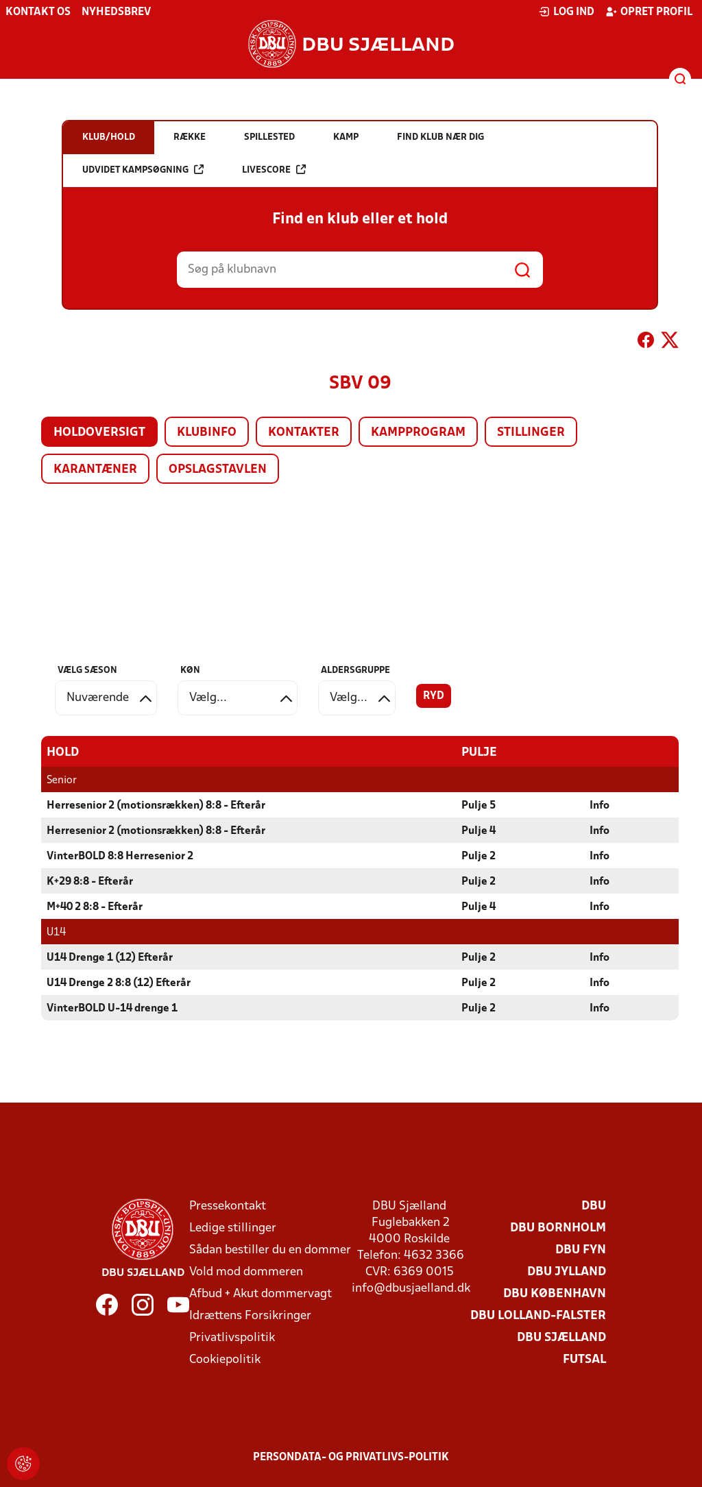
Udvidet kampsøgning (143, 169)
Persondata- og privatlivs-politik (351, 1457)
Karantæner (95, 470)
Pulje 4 (478, 831)
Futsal (584, 1360)
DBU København (554, 1294)
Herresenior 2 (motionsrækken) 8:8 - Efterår (156, 806)
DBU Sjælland (561, 1338)
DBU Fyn (580, 1250)
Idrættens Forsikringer (250, 1316)
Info (599, 806)
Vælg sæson (87, 670)
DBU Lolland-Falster (538, 1316)
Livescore (274, 169)
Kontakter (303, 433)
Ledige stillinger (232, 1228)
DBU (593, 1206)
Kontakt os (38, 12)
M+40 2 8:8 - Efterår (95, 907)
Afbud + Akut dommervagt (260, 1294)
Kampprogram (418, 433)
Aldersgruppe (355, 670)
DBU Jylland (566, 1272)
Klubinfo (207, 433)
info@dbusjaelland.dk (411, 1288)
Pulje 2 (478, 856)
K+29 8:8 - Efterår (90, 882)
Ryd (433, 696)
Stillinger (531, 433)
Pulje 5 (478, 806)
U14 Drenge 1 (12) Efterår (110, 958)
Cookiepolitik (225, 1360)
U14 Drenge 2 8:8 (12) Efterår (119, 983)
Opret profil (648, 11)
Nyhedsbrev (116, 12)
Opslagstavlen (218, 470)
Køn (190, 670)
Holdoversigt (99, 433)
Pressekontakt (227, 1206)
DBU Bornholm (558, 1228)
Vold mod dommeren (246, 1272)
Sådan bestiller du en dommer (270, 1250)
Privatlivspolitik (232, 1338)
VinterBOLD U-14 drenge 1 (112, 1008)
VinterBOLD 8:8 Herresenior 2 (120, 856)
